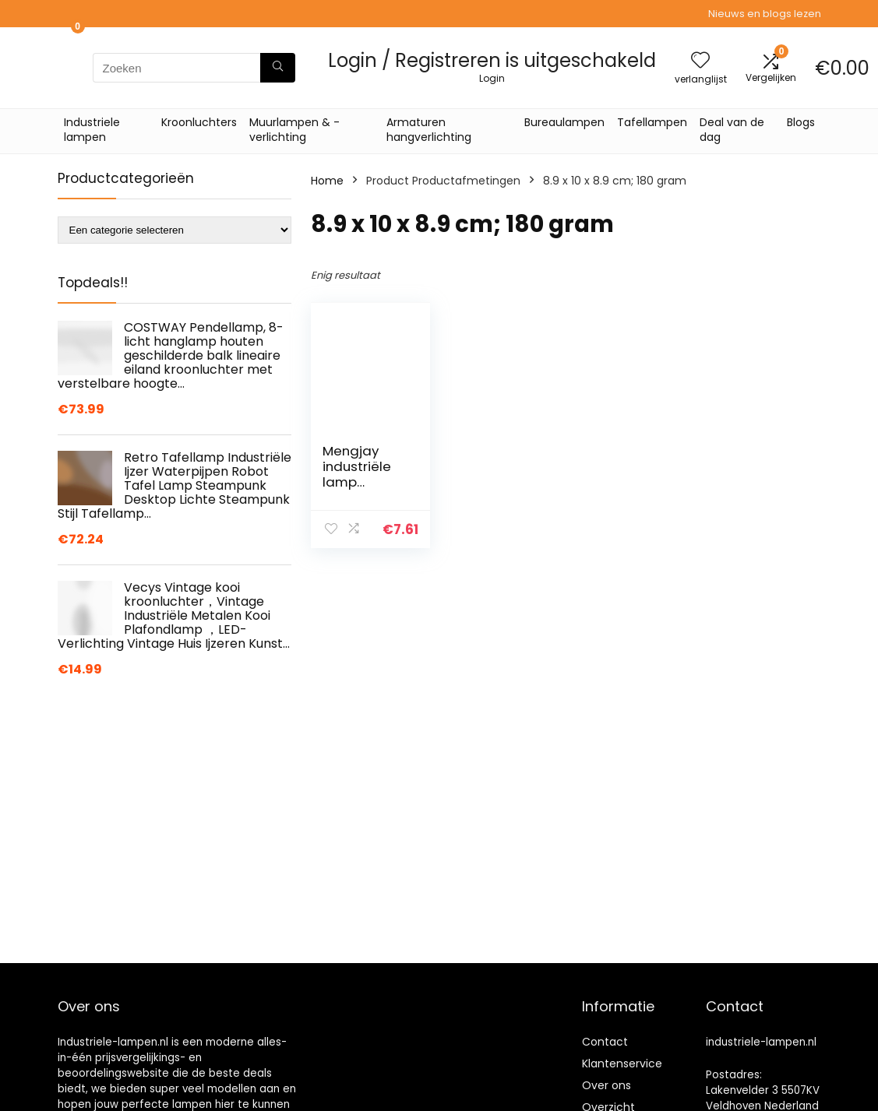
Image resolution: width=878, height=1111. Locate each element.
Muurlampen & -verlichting (294, 129)
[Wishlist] (700, 61)
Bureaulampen (564, 122)
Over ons (606, 1085)
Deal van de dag (732, 129)
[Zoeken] (277, 68)
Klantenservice (622, 1063)
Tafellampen (652, 122)
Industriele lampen (92, 129)
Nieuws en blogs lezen (764, 13)
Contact (605, 1041)
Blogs (801, 122)
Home (327, 180)
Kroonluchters (199, 122)
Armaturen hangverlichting (428, 129)
